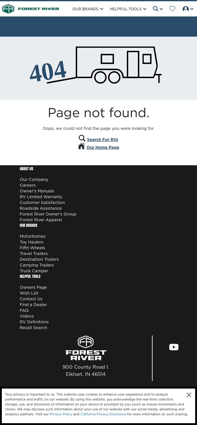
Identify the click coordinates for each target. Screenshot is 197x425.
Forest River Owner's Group (48, 214)
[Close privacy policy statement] (189, 395)
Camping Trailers (37, 265)
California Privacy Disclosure (103, 414)
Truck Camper (34, 271)
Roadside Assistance (41, 208)
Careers (28, 185)
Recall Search (33, 328)
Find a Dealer (33, 304)
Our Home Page (103, 147)
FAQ (24, 310)
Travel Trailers (34, 253)
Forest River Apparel (41, 220)
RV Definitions (34, 322)
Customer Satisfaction (42, 202)
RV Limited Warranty (41, 197)
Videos (27, 316)
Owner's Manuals (37, 191)
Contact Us (31, 299)
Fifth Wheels (32, 248)
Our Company (34, 179)
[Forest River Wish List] (172, 9)
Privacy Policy (61, 414)
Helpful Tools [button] (126, 9)
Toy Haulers (31, 242)
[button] (157, 9)
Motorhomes (32, 236)
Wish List (29, 293)
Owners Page (33, 287)
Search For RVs (102, 139)
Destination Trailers (39, 259)
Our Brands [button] (85, 9)
